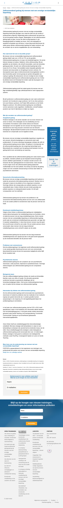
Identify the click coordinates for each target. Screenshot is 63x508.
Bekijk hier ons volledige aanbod (12, 352)
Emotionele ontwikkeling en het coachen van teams (9, 478)
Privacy (57, 502)
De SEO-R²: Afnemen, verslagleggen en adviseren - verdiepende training (10, 469)
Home (4, 7)
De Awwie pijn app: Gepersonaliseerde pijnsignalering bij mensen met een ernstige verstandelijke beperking (9, 450)
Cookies (53, 500)
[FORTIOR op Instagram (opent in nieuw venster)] (49, 445)
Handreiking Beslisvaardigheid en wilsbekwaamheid (38, 478)
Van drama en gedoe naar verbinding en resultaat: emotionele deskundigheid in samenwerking (10, 437)
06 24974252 (50, 441)
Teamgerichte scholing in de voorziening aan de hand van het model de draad (24, 462)
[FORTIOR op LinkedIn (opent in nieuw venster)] (51, 445)
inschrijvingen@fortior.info (54, 443)
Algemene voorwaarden (40, 500)
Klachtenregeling (46, 502)
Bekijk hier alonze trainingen (53, 162)
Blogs (8, 7)
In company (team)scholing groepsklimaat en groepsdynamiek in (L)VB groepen (24, 451)
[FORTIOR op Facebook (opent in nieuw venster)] (47, 445)
